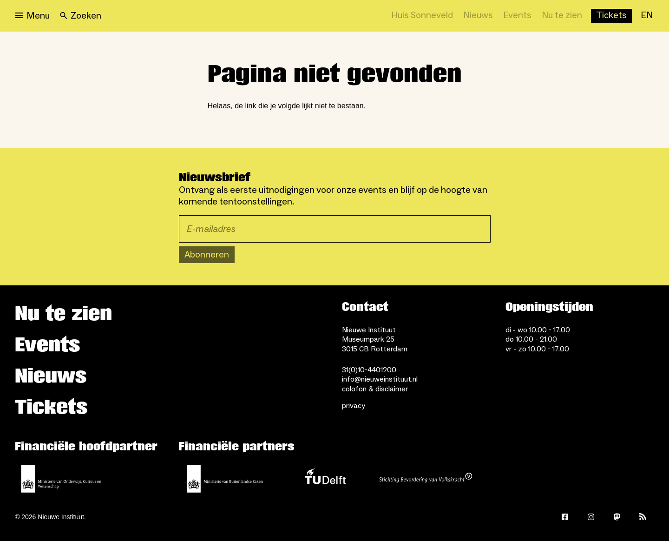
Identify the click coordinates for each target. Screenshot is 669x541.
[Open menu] (32, 16)
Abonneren (206, 255)
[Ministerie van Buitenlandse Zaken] (224, 479)
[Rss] (643, 517)
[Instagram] (591, 517)
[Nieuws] (478, 16)
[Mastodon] (617, 517)
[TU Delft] (325, 479)
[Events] (517, 16)
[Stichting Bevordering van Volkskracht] (425, 479)
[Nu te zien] (562, 16)
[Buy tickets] (611, 16)
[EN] (647, 16)
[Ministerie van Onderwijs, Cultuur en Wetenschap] (61, 479)
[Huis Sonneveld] (422, 16)
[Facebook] (565, 517)
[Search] (80, 16)
